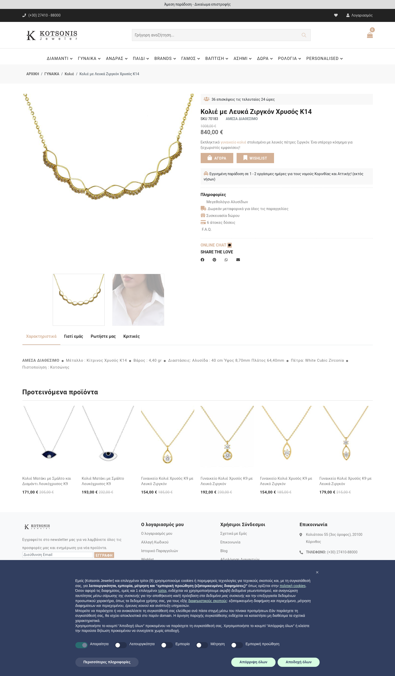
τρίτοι (162, 591)
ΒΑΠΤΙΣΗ (217, 58)
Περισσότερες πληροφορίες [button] (107, 662)
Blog (223, 551)
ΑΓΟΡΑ (216, 157)
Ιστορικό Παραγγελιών (159, 551)
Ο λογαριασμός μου (156, 533)
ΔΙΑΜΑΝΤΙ (60, 58)
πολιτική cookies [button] (293, 586)
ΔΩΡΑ (265, 58)
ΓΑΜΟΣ (191, 58)
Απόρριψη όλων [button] (253, 662)
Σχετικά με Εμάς (233, 533)
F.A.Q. (207, 229)
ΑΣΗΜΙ (243, 58)
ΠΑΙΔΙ (142, 58)
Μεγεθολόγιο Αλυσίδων (224, 202)
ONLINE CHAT (216, 245)
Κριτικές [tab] (132, 336)
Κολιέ (69, 74)
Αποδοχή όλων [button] (299, 662)
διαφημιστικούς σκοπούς (207, 601)
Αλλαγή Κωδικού (154, 542)
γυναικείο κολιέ (233, 142)
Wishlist (147, 559)
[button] (317, 572)
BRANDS (165, 58)
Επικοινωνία (230, 542)
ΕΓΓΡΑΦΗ (104, 555)
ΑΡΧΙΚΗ (32, 74)
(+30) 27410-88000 (342, 552)
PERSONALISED (325, 58)
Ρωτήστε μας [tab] (103, 336)
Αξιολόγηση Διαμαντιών (240, 559)
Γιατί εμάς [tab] (73, 336)
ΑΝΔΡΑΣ (117, 58)
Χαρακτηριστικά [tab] (41, 336)
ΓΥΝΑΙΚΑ (90, 58)
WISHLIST (255, 157)
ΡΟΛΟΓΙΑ (290, 58)
